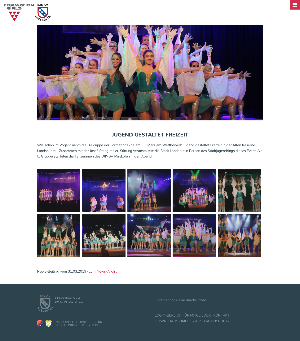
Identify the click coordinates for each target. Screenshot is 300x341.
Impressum (191, 321)
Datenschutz (217, 321)
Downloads (166, 321)
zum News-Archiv (103, 271)
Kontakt (221, 315)
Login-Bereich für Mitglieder (183, 315)
